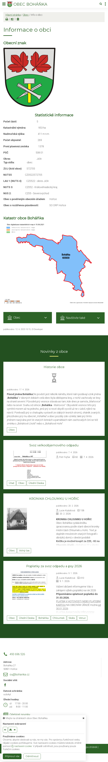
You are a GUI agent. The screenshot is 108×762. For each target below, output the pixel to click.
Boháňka (43, 618)
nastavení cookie (21, 746)
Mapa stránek (89, 747)
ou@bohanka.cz (20, 674)
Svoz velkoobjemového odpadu (54, 445)
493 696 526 (17, 654)
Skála (72, 618)
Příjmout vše (12, 756)
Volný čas (24, 550)
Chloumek (59, 618)
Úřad (11, 483)
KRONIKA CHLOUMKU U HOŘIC (54, 499)
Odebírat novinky (20, 714)
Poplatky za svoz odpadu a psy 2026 (54, 566)
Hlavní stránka (13, 14)
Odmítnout (32, 756)
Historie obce (54, 367)
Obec (26, 14)
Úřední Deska (36, 483)
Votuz (82, 618)
